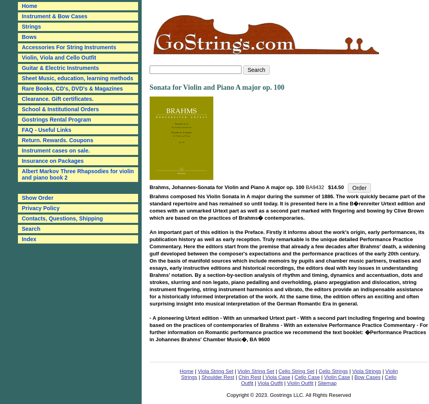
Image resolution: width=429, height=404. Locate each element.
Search (31, 229)
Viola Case (277, 377)
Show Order (37, 198)
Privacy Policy (41, 208)
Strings (31, 26)
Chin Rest (249, 377)
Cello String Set (296, 371)
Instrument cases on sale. (56, 150)
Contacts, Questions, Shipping (62, 218)
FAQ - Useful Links (46, 130)
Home (187, 371)
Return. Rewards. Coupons (58, 140)
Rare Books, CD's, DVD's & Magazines (72, 88)
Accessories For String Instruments (69, 47)
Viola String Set (215, 371)
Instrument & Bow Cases (55, 16)
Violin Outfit (300, 383)
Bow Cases (367, 377)
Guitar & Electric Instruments (60, 68)
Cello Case (307, 377)
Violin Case (337, 377)
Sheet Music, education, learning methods (77, 78)
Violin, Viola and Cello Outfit (59, 57)
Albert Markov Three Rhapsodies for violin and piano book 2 (78, 174)
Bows (29, 37)
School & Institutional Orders (60, 109)
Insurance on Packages (53, 161)
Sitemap (327, 383)
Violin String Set (256, 371)
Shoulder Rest (217, 377)
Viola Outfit (270, 383)
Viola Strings (366, 371)
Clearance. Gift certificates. (58, 99)
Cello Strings (333, 371)
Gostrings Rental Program (56, 119)
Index (29, 239)
